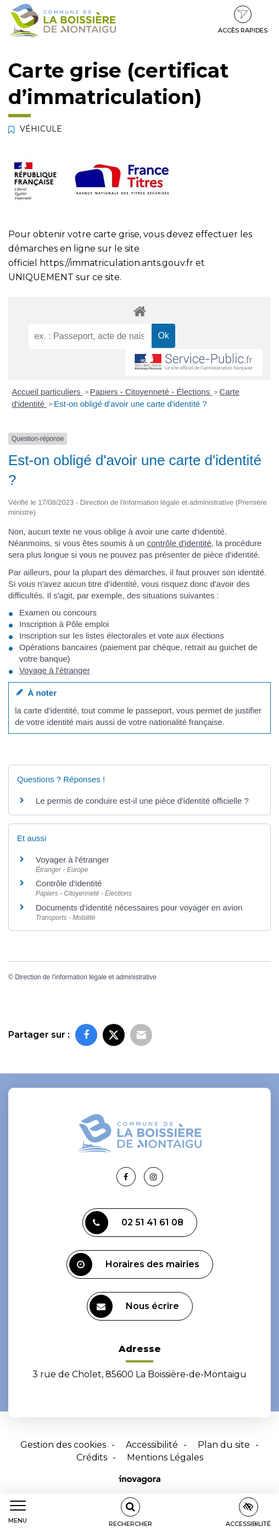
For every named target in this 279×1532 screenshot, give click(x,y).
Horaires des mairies (134, 1264)
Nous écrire (134, 1306)
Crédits (91, 1457)
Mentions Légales (165, 1457)
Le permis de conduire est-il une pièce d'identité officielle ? (142, 800)
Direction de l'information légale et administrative (86, 977)
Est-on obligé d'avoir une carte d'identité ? (130, 403)
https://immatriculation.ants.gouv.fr (116, 263)
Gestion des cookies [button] (63, 1445)
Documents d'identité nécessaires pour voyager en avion (139, 907)
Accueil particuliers (47, 391)
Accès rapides (242, 20)
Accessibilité (152, 1445)
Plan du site (224, 1445)
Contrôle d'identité (69, 883)
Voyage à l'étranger (54, 670)
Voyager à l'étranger (72, 859)
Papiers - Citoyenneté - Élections (151, 391)
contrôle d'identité (179, 543)
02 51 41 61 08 (134, 1222)
